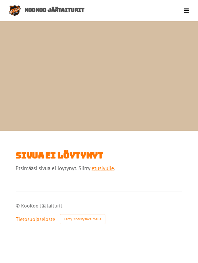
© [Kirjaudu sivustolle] (18, 205)
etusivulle (103, 168)
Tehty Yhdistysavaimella (82, 219)
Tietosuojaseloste (35, 219)
